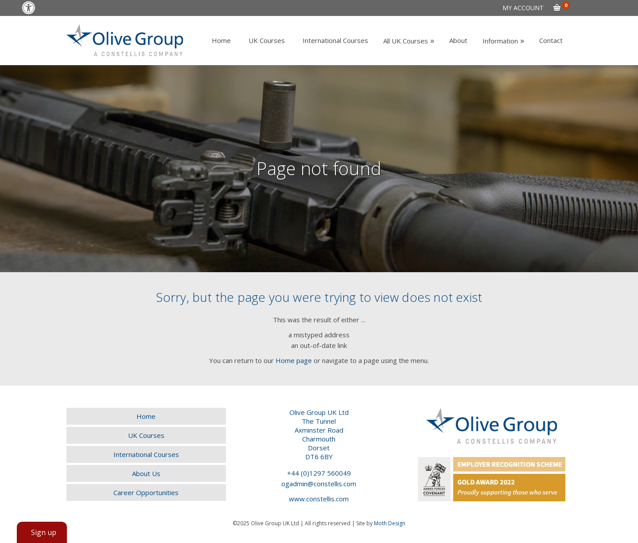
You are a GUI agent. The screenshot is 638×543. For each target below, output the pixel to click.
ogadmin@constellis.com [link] (318, 483)
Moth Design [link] (389, 523)
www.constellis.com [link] (319, 498)
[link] (28, 7)
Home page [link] (294, 360)
